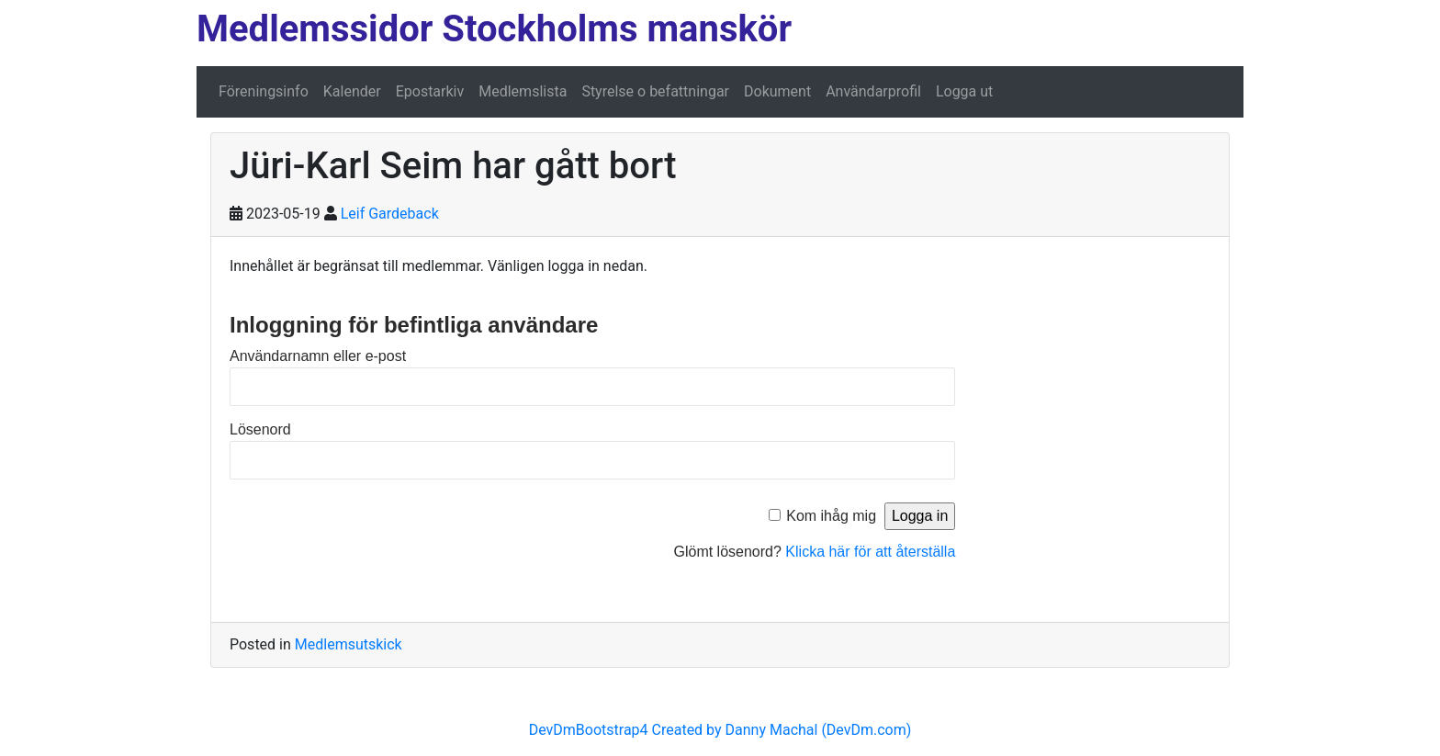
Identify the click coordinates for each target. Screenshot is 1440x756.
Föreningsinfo (264, 91)
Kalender (352, 91)
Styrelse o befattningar (655, 91)
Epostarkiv (430, 91)
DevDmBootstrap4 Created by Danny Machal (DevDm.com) (720, 730)
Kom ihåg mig (831, 516)
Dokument (777, 91)
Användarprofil (873, 91)
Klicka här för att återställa (870, 551)
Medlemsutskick (348, 644)
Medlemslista (522, 91)
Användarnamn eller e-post (318, 356)
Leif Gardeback (390, 213)
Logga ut (964, 91)
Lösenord (260, 429)
